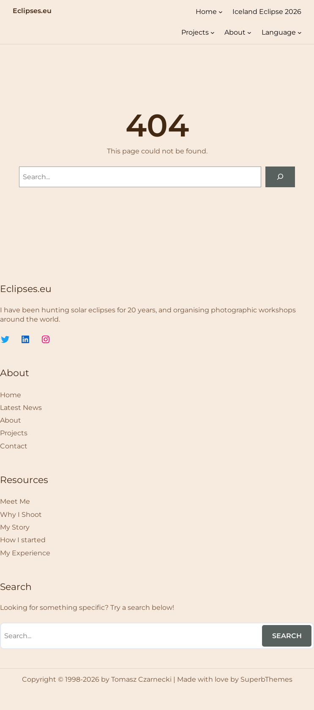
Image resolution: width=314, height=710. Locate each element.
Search (287, 636)
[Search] (280, 177)
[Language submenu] (300, 32)
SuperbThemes (266, 679)
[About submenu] (249, 32)
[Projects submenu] (212, 32)
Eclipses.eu (32, 11)
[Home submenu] (220, 12)
